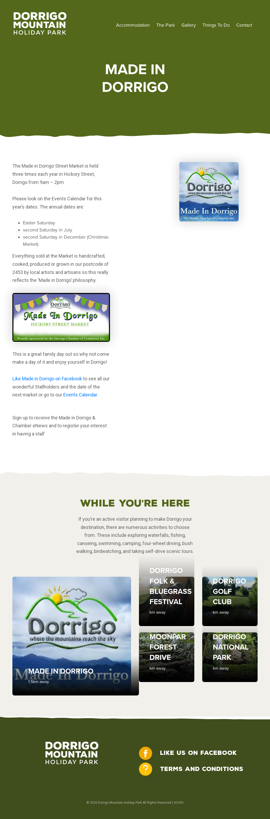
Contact (244, 25)
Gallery (188, 25)
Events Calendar (80, 394)
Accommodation (133, 25)
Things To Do (216, 25)
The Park (165, 25)
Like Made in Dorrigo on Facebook (47, 378)
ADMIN (179, 802)
